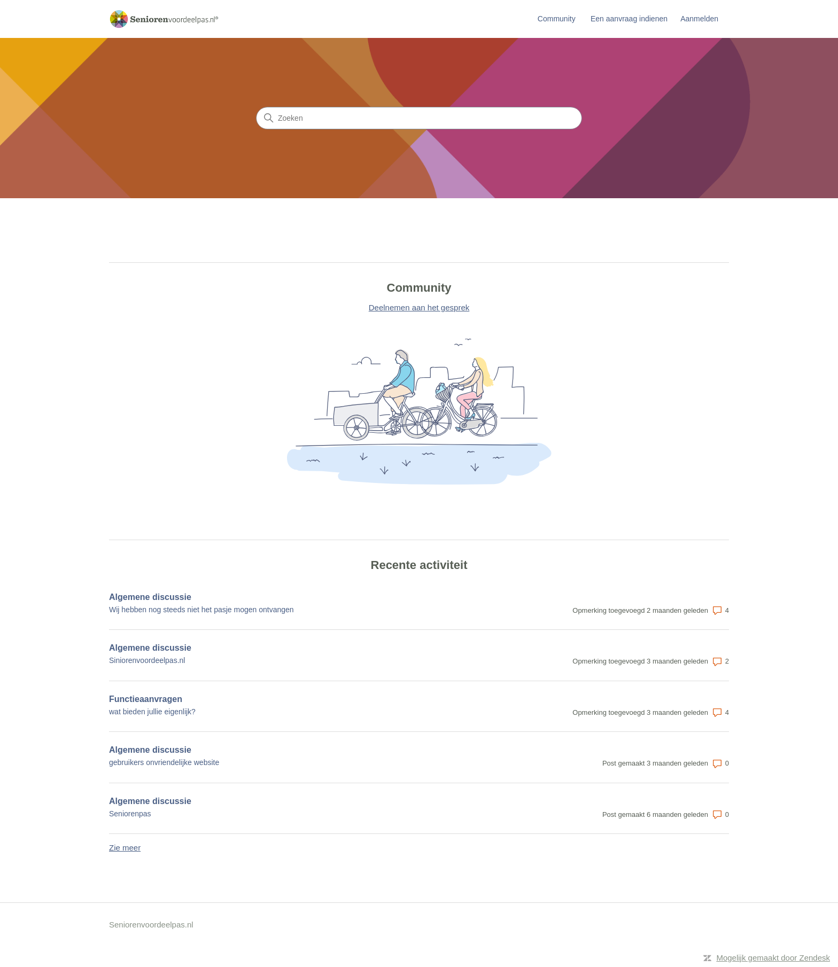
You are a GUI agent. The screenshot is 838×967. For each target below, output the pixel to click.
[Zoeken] (419, 118)
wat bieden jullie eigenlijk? (152, 711)
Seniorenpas (130, 813)
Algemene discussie (150, 597)
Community (557, 18)
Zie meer (125, 847)
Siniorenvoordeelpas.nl (147, 660)
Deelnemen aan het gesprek (419, 307)
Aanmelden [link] (699, 18)
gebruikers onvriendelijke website (164, 762)
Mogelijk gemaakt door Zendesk (773, 957)
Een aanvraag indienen (629, 18)
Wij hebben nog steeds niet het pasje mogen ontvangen (201, 609)
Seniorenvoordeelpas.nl (151, 924)
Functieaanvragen (145, 699)
